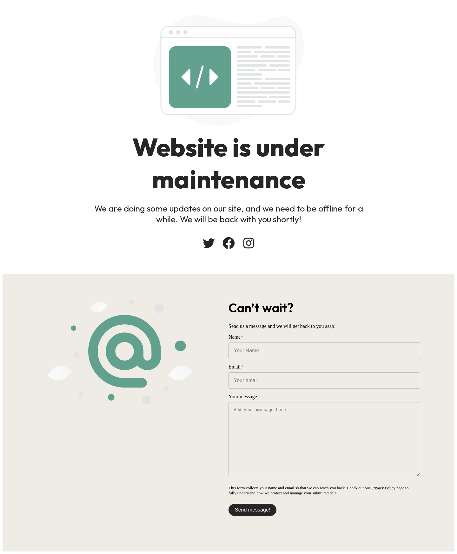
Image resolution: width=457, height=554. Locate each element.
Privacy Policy (383, 488)
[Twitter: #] (209, 243)
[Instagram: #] (249, 243)
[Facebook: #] (229, 243)
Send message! (252, 509)
